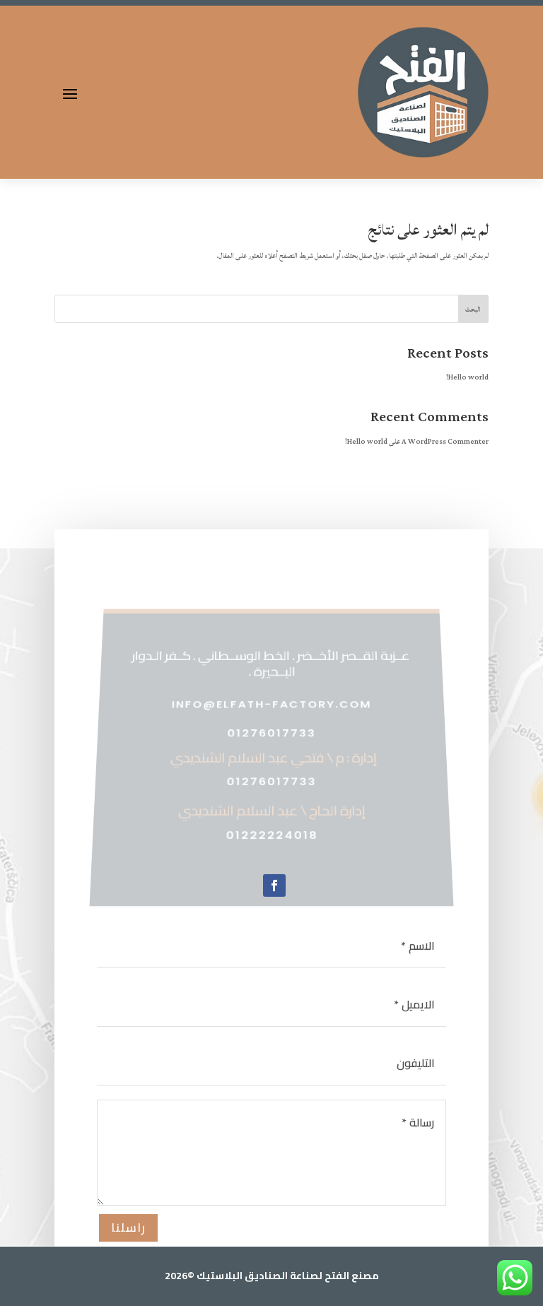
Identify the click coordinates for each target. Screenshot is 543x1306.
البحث (473, 309)
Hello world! (467, 377)
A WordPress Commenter (445, 442)
